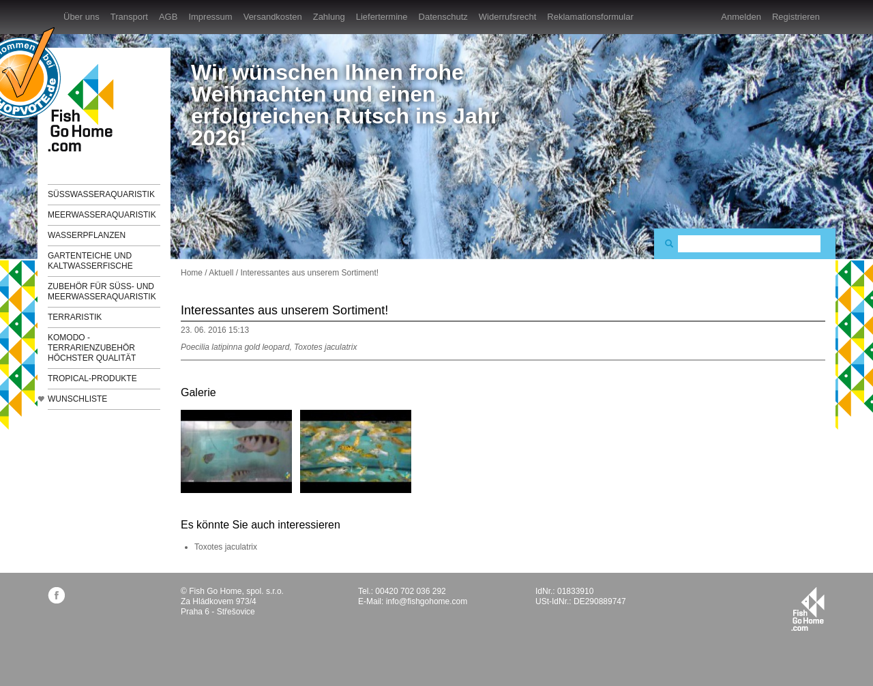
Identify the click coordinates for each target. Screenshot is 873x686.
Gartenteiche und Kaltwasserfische (90, 261)
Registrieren (796, 17)
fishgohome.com (807, 608)
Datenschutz (443, 17)
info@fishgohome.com (427, 601)
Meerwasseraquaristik (102, 215)
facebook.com (56, 594)
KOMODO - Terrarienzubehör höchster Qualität (92, 348)
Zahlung (329, 17)
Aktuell (221, 273)
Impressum (210, 17)
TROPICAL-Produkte (92, 378)
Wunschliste (77, 399)
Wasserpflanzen (86, 235)
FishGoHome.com (85, 107)
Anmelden (741, 17)
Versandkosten (272, 17)
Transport (129, 17)
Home (192, 273)
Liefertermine (382, 17)
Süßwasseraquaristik (101, 194)
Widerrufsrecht (508, 17)
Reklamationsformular (590, 17)
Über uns (81, 17)
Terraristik (75, 317)
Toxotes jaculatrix (225, 547)
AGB (168, 17)
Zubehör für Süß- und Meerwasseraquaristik (102, 291)
